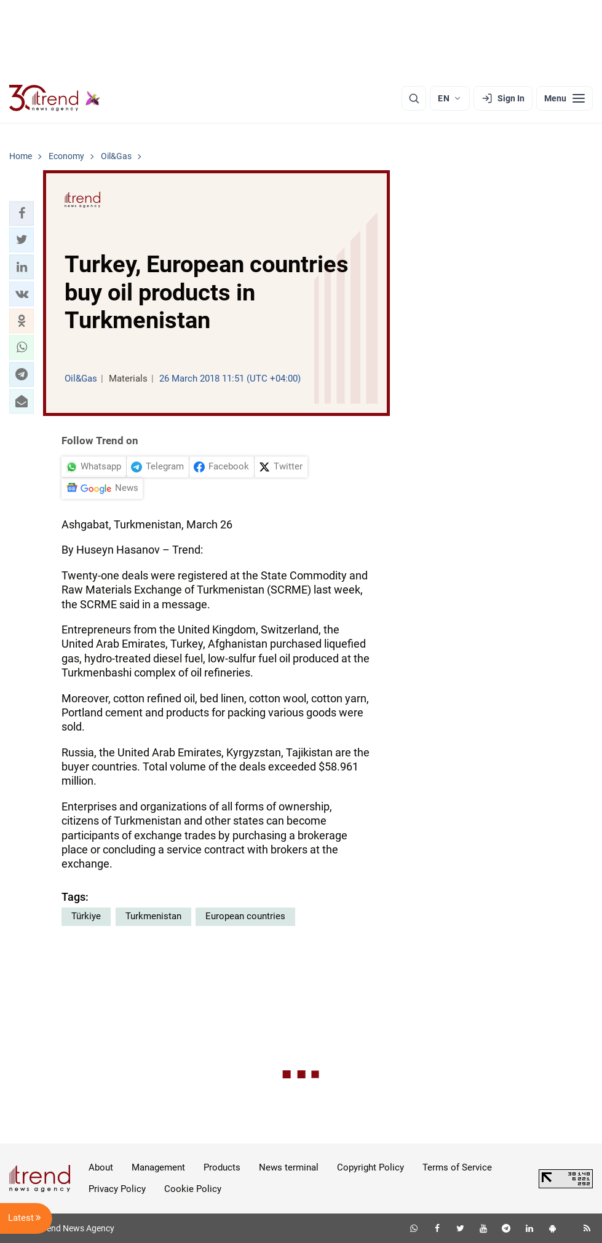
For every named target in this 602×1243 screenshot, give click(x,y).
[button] (21, 213)
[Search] (414, 98)
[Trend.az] (54, 98)
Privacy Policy (117, 1188)
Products (222, 1167)
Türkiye (86, 916)
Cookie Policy (192, 1188)
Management (158, 1167)
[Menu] (564, 98)
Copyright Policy (370, 1167)
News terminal (289, 1167)
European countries (245, 916)
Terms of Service (457, 1167)
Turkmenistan (153, 916)
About (101, 1167)
